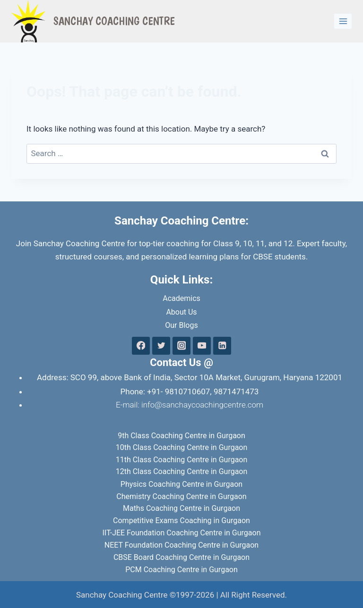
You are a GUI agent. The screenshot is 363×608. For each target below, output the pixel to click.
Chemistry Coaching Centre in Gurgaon (181, 496)
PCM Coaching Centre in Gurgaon (181, 569)
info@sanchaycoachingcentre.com (202, 404)
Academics (181, 298)
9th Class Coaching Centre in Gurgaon (181, 435)
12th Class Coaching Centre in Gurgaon (182, 471)
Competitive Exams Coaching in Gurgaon (181, 520)
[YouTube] (201, 345)
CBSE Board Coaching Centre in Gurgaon (181, 557)
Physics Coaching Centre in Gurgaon (181, 484)
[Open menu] (343, 21)
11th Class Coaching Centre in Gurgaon (182, 459)
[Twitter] (161, 345)
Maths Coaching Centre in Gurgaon (181, 508)
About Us (181, 312)
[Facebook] (140, 345)
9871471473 (236, 391)
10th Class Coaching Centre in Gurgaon (182, 447)
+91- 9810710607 (178, 391)
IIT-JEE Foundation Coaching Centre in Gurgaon (182, 532)
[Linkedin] (222, 345)
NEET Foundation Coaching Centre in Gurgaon (181, 545)
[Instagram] (181, 345)
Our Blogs (181, 325)
